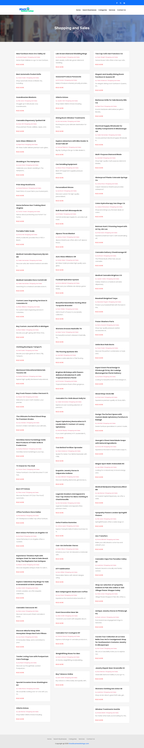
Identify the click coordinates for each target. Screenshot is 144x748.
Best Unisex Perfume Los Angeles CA (32, 532)
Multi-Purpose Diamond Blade (108, 154)
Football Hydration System (67, 280)
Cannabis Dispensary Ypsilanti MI (30, 120)
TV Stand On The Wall (25, 466)
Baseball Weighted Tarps (106, 298)
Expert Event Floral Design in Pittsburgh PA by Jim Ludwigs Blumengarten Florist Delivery (108, 370)
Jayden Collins (101, 279)
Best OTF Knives (23, 489)
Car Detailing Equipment (66, 164)
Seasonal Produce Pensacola (68, 77)
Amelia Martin (101, 713)
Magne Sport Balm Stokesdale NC (109, 464)
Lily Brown (60, 191)
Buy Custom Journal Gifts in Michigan (32, 326)
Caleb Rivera (22, 688)
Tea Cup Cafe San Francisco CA (109, 53)
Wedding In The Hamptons (27, 161)
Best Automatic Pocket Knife (28, 74)
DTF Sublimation (63, 568)
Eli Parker (60, 214)
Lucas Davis (21, 165)
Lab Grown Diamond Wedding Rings (71, 53)
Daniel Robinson (23, 188)
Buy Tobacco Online (64, 674)
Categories (102, 10)
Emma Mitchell (62, 283)
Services (112, 10)
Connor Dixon (22, 469)
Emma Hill (21, 234)
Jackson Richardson (103, 207)
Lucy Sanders (22, 423)
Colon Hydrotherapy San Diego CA (110, 203)
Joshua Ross (101, 184)
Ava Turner (100, 648)
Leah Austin (21, 350)
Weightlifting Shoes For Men (68, 653)
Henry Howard (101, 325)
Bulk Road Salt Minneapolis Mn (69, 210)
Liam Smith (61, 678)
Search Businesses (89, 10)
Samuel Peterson (63, 147)
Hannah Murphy (62, 430)
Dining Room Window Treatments (70, 118)
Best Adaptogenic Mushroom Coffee (72, 592)
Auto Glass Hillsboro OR (66, 256)
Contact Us (121, 10)
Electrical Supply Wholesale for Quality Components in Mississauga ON (110, 129)
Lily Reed (20, 536)
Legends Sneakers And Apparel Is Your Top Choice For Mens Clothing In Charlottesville (72, 497)
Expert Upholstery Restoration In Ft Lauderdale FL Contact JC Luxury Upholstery (71, 424)
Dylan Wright (101, 57)
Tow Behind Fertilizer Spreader (69, 447)
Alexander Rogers (102, 302)
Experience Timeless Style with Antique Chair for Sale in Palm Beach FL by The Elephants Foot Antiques (32, 558)
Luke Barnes (21, 712)
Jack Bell (60, 355)
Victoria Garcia (62, 636)
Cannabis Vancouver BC (26, 607)
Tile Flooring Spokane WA (67, 351)
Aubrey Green (62, 237)
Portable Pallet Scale (25, 231)
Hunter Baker (61, 260)
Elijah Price (21, 144)
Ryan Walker (21, 330)
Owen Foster (22, 78)
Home (78, 10)
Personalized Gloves (64, 187)
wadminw (100, 565)
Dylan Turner (61, 332)
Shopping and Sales (34, 57)
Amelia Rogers (22, 57)
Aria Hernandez (62, 121)
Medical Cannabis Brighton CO (108, 275)
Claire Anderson (62, 451)
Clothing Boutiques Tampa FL (29, 347)
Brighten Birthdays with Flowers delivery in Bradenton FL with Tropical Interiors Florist (69, 375)
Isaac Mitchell (62, 477)
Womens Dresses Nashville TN (69, 328)
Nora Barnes (101, 671)
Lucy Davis (21, 637)
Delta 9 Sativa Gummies (66, 522)
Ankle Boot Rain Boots (104, 344)
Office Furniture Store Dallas (28, 512)
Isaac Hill (20, 124)
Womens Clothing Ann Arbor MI (108, 688)
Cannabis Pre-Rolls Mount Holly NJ (71, 398)
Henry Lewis (21, 611)
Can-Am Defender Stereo (67, 545)
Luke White (100, 467)
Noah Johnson (62, 657)
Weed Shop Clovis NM (104, 394)
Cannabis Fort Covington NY (68, 633)
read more (20, 64)
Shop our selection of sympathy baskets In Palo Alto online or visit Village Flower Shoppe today (109, 587)
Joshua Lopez (62, 526)
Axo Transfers (101, 536)
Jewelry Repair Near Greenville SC (110, 668)
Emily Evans (100, 233)
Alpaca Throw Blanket (65, 233)
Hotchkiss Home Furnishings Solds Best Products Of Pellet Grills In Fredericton (31, 442)
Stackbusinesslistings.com (79, 744)
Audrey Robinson (23, 376)
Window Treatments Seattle (107, 709)
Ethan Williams (22, 307)
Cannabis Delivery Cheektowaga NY (111, 252)
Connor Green (22, 211)
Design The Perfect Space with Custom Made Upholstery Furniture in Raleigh (111, 417)
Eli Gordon (61, 80)
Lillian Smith (21, 588)
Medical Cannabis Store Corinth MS (31, 280)
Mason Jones (22, 565)
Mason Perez (61, 168)
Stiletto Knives (22, 708)
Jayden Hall (61, 101)
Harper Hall (21, 397)
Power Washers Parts (104, 321)
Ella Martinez (22, 515)
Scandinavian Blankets (26, 97)
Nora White (61, 572)
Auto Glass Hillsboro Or (26, 141)
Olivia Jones (21, 492)
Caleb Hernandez (23, 260)
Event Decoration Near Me (67, 612)
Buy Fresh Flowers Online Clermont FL (32, 393)
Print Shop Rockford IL (25, 184)
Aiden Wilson (61, 549)
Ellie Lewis (21, 101)
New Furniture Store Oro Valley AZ (30, 53)
